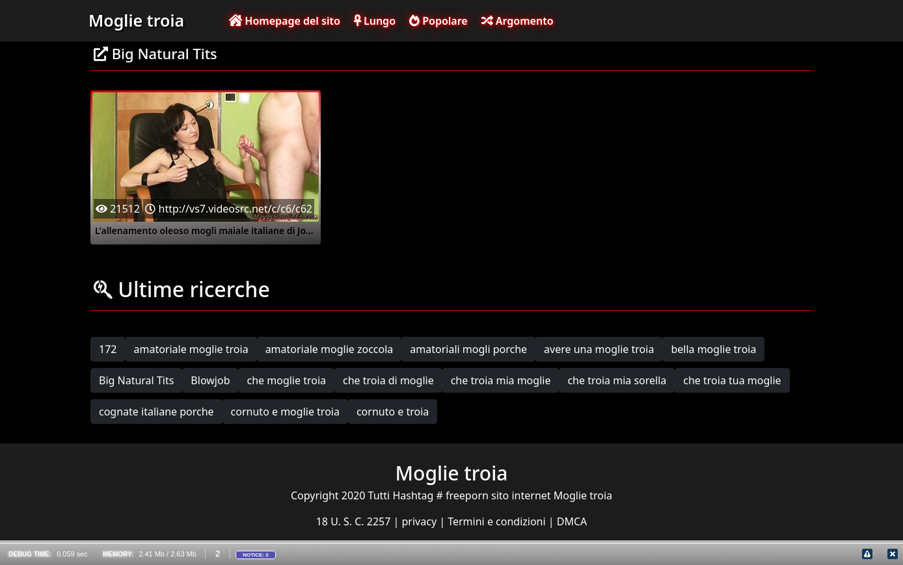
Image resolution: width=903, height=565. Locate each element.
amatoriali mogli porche (468, 349)
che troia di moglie (388, 380)
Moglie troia (136, 20)
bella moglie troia (713, 349)
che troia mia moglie (501, 380)
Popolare (438, 21)
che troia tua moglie (732, 380)
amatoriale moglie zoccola (329, 349)
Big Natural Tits (136, 380)
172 (107, 349)
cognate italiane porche (156, 411)
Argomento (517, 21)
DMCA (572, 521)
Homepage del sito (284, 21)
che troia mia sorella (616, 380)
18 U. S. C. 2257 (355, 521)
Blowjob (210, 380)
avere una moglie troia (599, 349)
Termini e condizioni (498, 521)
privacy (421, 521)
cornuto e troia (393, 411)
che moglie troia (286, 380)
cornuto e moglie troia (285, 411)
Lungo (375, 21)
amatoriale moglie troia (190, 349)
